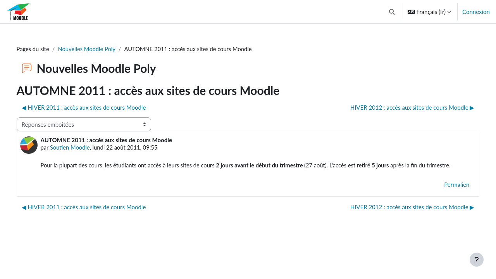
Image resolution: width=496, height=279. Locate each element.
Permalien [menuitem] (445, 194)
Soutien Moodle (81, 148)
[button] (392, 11)
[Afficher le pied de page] (477, 260)
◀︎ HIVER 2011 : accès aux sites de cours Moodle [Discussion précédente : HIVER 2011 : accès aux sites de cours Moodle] (95, 107)
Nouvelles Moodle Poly (99, 49)
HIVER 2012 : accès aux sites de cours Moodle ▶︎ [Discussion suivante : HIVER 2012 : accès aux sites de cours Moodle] (401, 107)
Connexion (476, 11)
